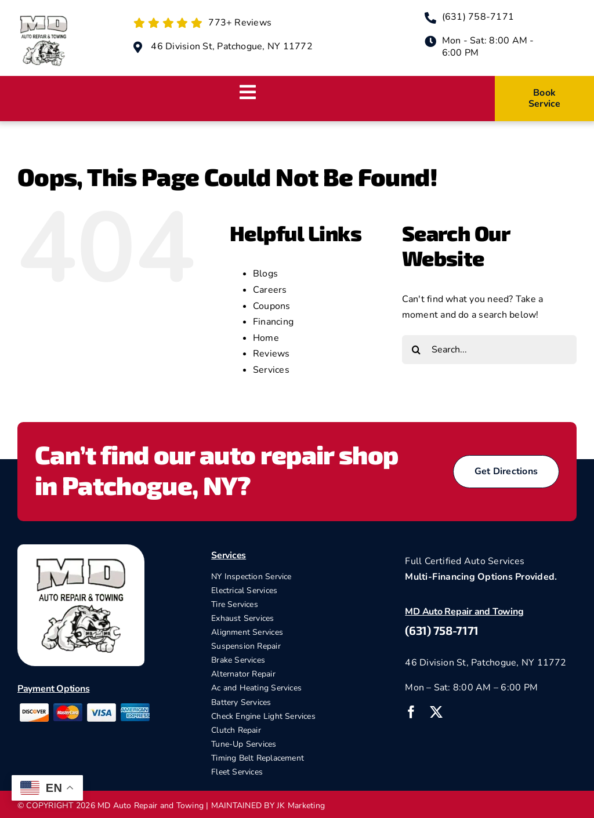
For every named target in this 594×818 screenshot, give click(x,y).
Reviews (271, 353)
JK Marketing (301, 805)
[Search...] (489, 349)
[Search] (416, 349)
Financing (273, 321)
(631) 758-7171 (442, 630)
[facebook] (411, 712)
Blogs (265, 273)
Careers (270, 289)
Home (266, 338)
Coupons (272, 306)
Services (271, 369)
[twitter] (436, 712)
